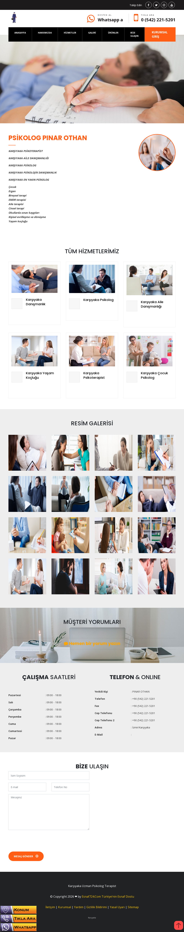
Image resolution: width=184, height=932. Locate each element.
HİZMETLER (70, 32)
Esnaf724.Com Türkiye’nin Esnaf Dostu (108, 896)
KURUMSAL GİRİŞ (160, 34)
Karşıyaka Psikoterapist (94, 375)
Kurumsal (64, 907)
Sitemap (133, 907)
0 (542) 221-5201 (158, 20)
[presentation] (35, 840)
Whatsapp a (110, 20)
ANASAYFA (20, 32)
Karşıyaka (92, 917)
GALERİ (92, 32)
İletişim (50, 907)
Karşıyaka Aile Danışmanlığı (152, 304)
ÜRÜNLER (113, 32)
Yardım (78, 907)
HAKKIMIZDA (45, 32)
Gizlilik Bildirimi (96, 907)
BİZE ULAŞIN (134, 34)
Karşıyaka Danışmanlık (35, 301)
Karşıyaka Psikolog (98, 300)
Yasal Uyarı (117, 907)
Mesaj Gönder (26, 856)
